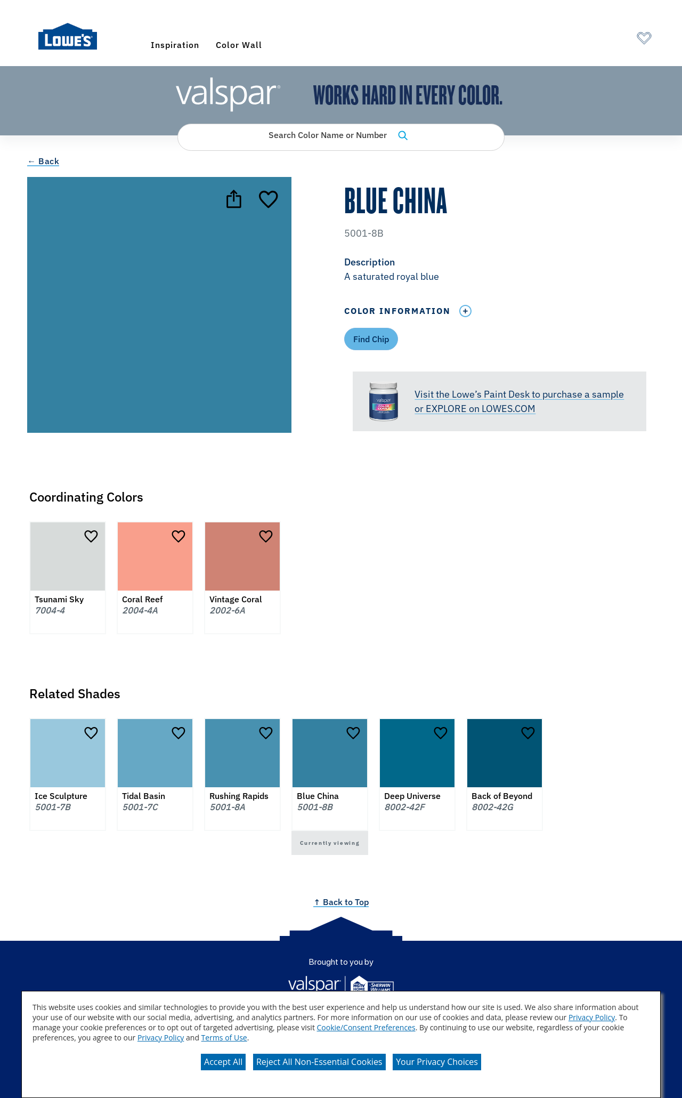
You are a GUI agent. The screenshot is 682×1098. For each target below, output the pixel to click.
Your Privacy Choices (437, 1062)
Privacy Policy (592, 1017)
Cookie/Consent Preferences (366, 1027)
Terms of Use (224, 1037)
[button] (499, 270)
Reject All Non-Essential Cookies (319, 1062)
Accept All (223, 1062)
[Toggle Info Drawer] (465, 311)
